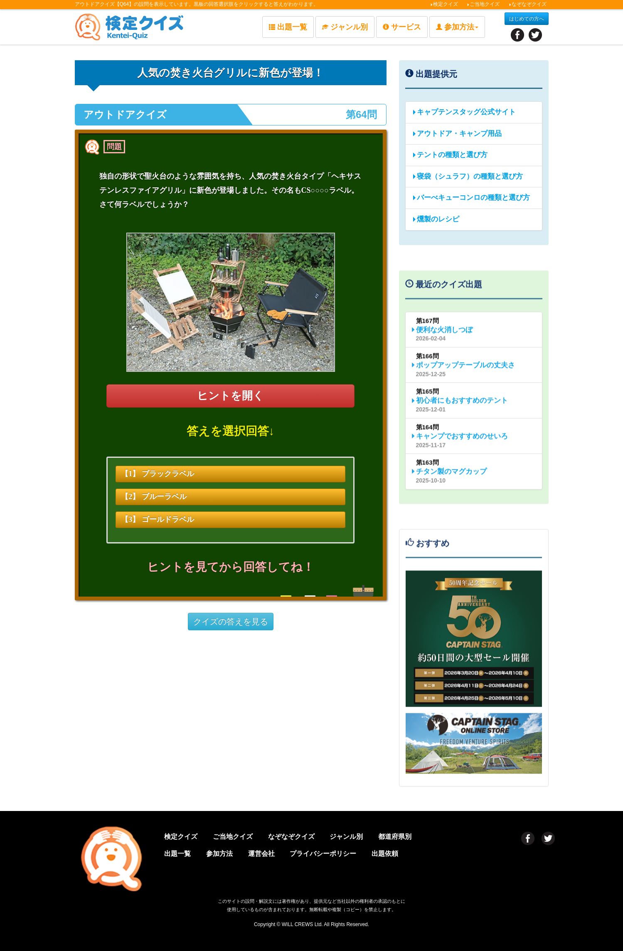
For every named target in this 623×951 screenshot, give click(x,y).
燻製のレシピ (435, 219)
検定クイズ (444, 4)
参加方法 (219, 853)
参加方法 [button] (457, 27)
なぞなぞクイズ (528, 4)
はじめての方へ (526, 19)
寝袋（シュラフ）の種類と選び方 (467, 176)
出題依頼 (385, 853)
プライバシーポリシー (323, 853)
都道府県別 (394, 836)
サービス (402, 27)
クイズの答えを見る (230, 621)
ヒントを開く (230, 396)
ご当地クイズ (483, 4)
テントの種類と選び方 (450, 155)
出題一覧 (288, 27)
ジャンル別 (345, 27)
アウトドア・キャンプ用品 (457, 134)
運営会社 (261, 853)
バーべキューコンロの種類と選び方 (471, 198)
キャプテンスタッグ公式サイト (464, 112)
